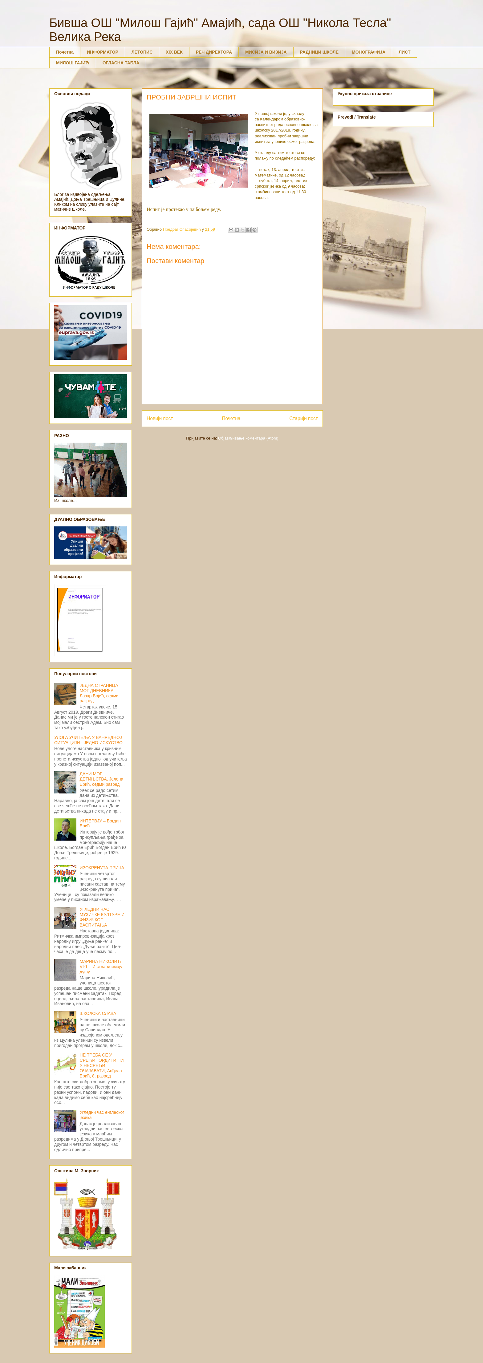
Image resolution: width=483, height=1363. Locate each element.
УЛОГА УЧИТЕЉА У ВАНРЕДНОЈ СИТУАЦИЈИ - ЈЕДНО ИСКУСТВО (88, 740)
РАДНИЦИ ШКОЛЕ (319, 52)
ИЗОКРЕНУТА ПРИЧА (102, 867)
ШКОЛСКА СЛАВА (98, 1013)
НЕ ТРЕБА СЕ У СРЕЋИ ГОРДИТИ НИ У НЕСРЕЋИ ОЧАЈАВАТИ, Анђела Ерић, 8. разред (102, 1065)
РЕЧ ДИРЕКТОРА (214, 52)
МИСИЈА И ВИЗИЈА (266, 52)
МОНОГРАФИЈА (368, 52)
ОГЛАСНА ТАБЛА (121, 62)
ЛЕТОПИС (142, 52)
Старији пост (303, 418)
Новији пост (160, 418)
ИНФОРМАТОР (102, 52)
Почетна (65, 52)
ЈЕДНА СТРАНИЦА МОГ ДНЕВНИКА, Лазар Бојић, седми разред (99, 693)
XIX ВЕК (174, 52)
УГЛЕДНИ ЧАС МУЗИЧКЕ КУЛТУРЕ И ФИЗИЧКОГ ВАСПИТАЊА (102, 917)
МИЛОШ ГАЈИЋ (72, 62)
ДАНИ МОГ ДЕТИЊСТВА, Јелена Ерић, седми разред (102, 779)
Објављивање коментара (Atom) (248, 438)
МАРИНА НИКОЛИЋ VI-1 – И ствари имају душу (101, 966)
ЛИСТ (404, 52)
